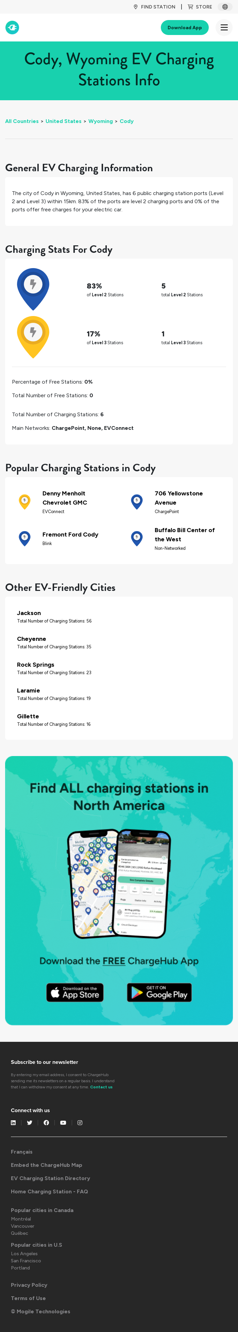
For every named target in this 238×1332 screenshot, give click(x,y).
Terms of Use (28, 1298)
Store (200, 7)
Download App (185, 28)
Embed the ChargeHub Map (46, 1165)
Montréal (21, 1219)
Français (22, 1152)
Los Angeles (24, 1254)
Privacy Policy (29, 1285)
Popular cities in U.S (36, 1245)
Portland (20, 1268)
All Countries (22, 121)
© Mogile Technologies (40, 1311)
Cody (127, 121)
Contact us (101, 1087)
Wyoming (100, 121)
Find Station (154, 7)
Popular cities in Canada (42, 1210)
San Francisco (26, 1261)
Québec (19, 1233)
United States (64, 121)
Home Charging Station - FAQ (49, 1191)
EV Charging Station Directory (50, 1178)
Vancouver (22, 1226)
